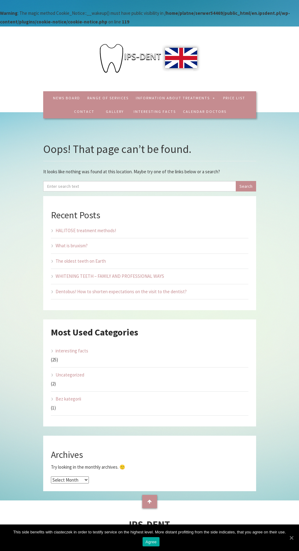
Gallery (115, 111)
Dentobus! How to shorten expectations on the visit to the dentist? (121, 291)
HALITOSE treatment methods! (86, 230)
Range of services (108, 98)
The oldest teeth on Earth (81, 261)
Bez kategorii (68, 399)
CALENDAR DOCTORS (204, 111)
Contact (84, 111)
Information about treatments (173, 98)
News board (66, 98)
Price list (234, 98)
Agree (151, 542)
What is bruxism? (72, 246)
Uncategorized (70, 375)
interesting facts (155, 111)
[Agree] (291, 538)
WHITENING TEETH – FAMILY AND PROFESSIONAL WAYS (110, 276)
